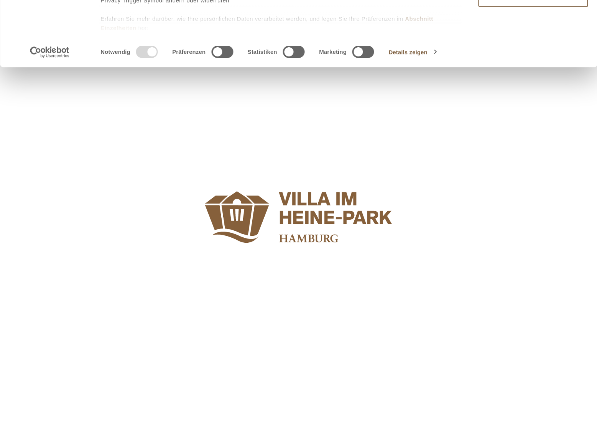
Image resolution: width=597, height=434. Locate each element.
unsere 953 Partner (151, 28)
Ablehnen (533, 62)
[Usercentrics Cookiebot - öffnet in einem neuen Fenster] (49, 117)
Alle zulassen (533, 18)
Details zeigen (407, 116)
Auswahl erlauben (533, 40)
